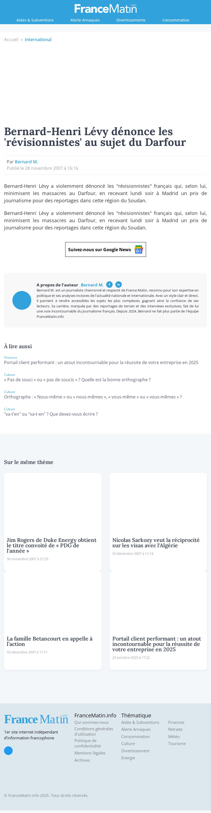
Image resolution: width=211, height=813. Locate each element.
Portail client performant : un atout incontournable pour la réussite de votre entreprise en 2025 (101, 362)
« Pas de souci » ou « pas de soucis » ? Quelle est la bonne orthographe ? (77, 380)
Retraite (137, 31)
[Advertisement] (105, 83)
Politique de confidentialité (87, 743)
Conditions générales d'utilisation (93, 731)
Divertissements (131, 20)
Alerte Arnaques (85, 20)
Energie (74, 31)
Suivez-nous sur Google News (105, 249)
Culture (128, 743)
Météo (174, 736)
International (38, 39)
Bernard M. (26, 162)
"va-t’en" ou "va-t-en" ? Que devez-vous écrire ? (51, 414)
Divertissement (135, 750)
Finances (105, 31)
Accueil (11, 39)
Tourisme (177, 743)
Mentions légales (89, 753)
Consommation (175, 20)
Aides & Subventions (35, 20)
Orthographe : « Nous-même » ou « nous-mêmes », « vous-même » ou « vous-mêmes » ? (93, 397)
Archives (82, 760)
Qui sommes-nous (91, 722)
